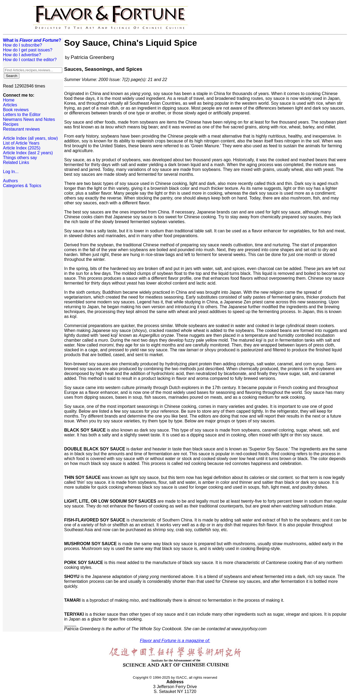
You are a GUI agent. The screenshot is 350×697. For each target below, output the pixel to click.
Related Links (16, 162)
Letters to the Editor (22, 114)
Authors (10, 180)
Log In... (11, 171)
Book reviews (16, 109)
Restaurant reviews (21, 129)
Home (9, 100)
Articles (10, 105)
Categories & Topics (22, 185)
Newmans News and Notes (29, 119)
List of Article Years (21, 143)
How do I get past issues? (27, 50)
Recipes (11, 124)
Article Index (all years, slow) (30, 138)
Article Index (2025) (21, 148)
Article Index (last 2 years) (28, 152)
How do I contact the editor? (30, 59)
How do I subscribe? (22, 45)
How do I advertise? (22, 54)
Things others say (20, 157)
